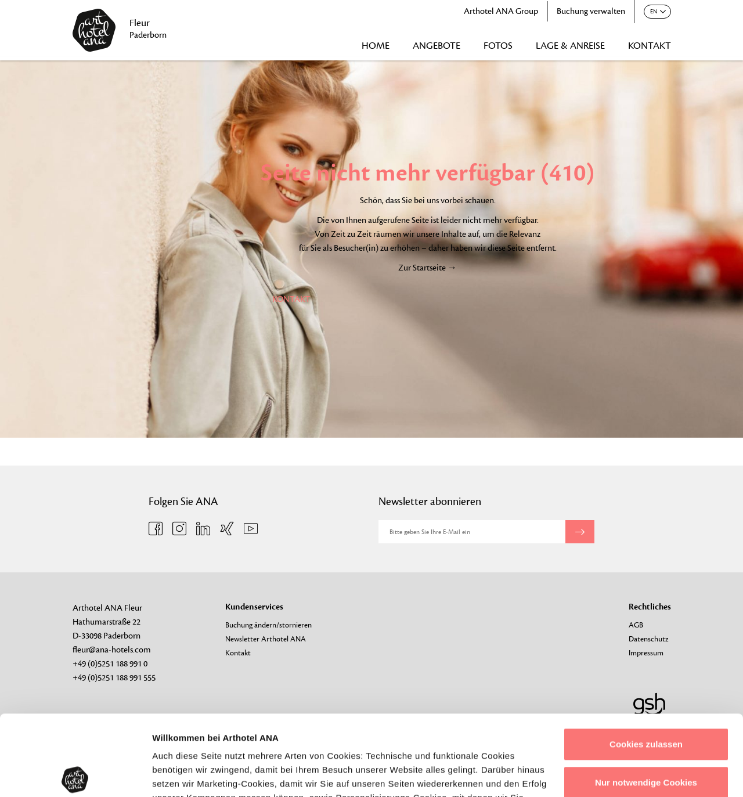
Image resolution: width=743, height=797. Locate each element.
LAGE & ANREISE (570, 45)
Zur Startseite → (427, 267)
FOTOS (498, 45)
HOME (375, 45)
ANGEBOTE (436, 45)
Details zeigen (181, 774)
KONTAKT (649, 45)
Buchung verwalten (591, 11)
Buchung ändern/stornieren (268, 625)
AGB (636, 625)
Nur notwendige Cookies (646, 699)
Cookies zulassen (646, 661)
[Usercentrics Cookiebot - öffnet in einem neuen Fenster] (75, 774)
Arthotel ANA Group (501, 11)
